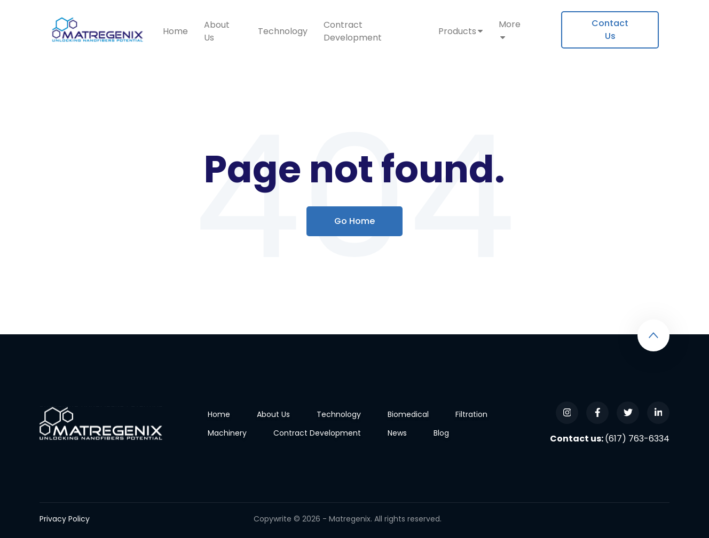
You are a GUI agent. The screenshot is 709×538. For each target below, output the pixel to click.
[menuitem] (610, 30)
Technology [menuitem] (283, 31)
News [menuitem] (397, 433)
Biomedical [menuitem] (408, 414)
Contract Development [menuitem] (353, 31)
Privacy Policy (65, 518)
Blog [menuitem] (441, 433)
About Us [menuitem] (217, 31)
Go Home (354, 221)
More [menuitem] (510, 24)
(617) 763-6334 (637, 438)
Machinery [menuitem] (227, 433)
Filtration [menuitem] (471, 414)
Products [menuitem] (457, 31)
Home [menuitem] (175, 31)
